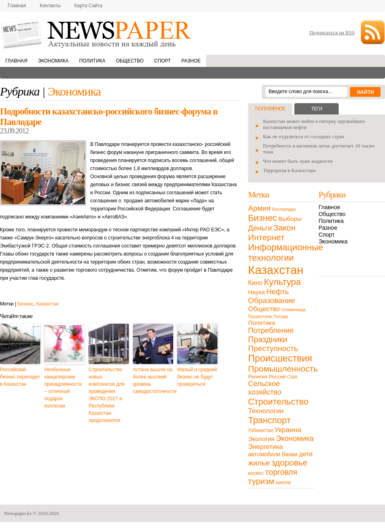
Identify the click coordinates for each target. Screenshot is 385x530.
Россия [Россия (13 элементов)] (277, 377)
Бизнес (25, 304)
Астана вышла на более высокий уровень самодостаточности (153, 380)
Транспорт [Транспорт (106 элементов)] (269, 420)
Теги (316, 109)
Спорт (162, 61)
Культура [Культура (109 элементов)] (282, 282)
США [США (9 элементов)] (292, 376)
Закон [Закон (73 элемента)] (284, 227)
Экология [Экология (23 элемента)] (261, 438)
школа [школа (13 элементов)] (283, 482)
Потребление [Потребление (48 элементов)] (271, 330)
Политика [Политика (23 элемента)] (261, 322)
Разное (191, 61)
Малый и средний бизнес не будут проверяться (197, 377)
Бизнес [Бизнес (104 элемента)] (262, 218)
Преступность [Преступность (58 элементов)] (273, 348)
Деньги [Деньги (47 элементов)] (260, 228)
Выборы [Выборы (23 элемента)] (289, 218)
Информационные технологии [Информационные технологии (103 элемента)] (285, 252)
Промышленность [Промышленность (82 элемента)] (283, 368)
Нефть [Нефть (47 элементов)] (277, 291)
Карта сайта (89, 5)
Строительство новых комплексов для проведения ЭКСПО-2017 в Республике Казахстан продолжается (106, 395)
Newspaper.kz (18, 513)
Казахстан (47, 304)
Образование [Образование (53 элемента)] (271, 300)
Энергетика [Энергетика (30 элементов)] (265, 446)
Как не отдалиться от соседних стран (303, 136)
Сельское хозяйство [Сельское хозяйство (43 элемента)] (265, 388)
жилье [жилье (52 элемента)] (259, 463)
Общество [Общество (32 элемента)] (264, 309)
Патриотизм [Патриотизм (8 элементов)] (260, 316)
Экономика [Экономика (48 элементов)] (295, 438)
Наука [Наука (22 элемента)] (256, 292)
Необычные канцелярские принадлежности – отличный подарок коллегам (63, 388)
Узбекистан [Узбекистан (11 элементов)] (260, 430)
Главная (17, 5)
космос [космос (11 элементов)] (256, 473)
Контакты (50, 5)
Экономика (53, 61)
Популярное (270, 109)
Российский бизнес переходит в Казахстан (20, 377)
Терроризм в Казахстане (289, 170)
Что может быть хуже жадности (298, 161)
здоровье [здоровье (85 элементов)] (289, 462)
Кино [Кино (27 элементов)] (255, 282)
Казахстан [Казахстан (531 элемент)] (275, 269)
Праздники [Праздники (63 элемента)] (267, 339)
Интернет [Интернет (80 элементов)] (266, 237)
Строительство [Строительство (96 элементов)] (278, 402)
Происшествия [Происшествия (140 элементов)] (280, 358)
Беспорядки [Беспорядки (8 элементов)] (284, 209)
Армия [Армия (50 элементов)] (259, 208)
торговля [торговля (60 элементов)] (281, 472)
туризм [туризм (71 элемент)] (261, 481)
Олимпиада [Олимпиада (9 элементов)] (294, 309)
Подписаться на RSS (332, 32)
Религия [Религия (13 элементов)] (257, 377)
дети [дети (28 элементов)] (306, 454)
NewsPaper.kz (96, 33)
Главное (329, 207)
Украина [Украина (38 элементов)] (288, 430)
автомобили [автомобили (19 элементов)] (264, 454)
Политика (92, 61)
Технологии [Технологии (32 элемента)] (266, 411)
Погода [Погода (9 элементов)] (280, 316)
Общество (130, 61)
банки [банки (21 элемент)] (290, 454)
